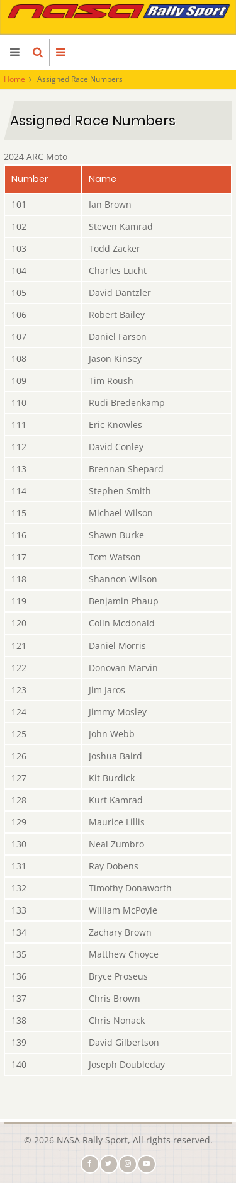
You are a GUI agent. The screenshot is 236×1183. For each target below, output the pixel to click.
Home (14, 79)
